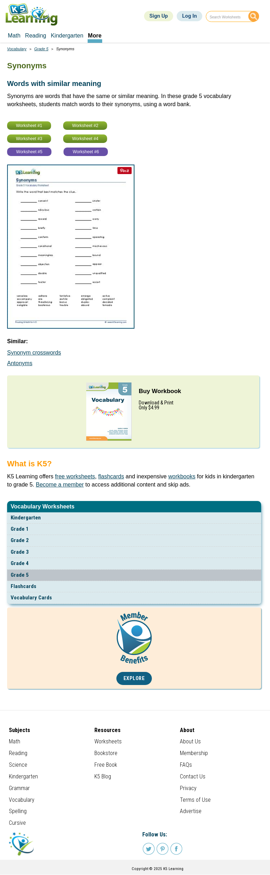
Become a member (60, 485)
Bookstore (105, 753)
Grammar (19, 788)
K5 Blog (102, 776)
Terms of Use (195, 799)
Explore (134, 678)
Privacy (188, 788)
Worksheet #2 (85, 125)
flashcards (111, 476)
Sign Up (158, 16)
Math (14, 741)
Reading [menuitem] (35, 36)
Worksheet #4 (85, 138)
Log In (189, 16)
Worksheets (108, 741)
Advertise (191, 811)
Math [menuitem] (14, 36)
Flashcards (23, 586)
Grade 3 (20, 552)
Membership (194, 753)
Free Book (105, 764)
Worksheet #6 (86, 151)
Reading (18, 753)
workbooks (181, 476)
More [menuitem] (94, 36)
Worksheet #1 (29, 125)
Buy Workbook (160, 391)
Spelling (18, 811)
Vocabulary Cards (31, 597)
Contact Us (192, 776)
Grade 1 (20, 529)
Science (18, 764)
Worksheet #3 (29, 138)
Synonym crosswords (34, 353)
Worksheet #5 (29, 151)
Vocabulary (17, 49)
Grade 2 (20, 540)
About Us (190, 741)
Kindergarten (26, 517)
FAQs (186, 764)
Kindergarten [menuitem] (67, 36)
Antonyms (19, 363)
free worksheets (75, 476)
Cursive (17, 822)
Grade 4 (20, 563)
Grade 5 (20, 575)
